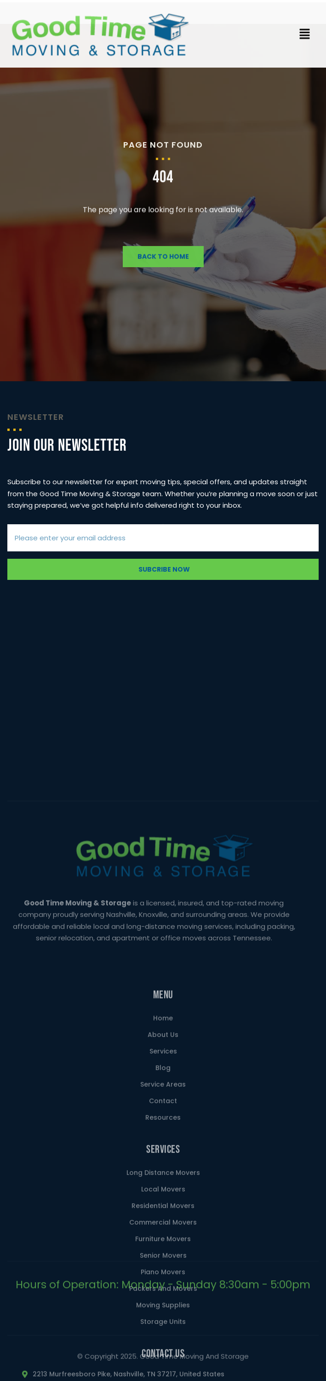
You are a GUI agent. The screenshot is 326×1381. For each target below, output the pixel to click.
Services (163, 1232)
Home (163, 1199)
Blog (163, 1249)
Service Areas (163, 1265)
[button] (304, 39)
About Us (163, 1216)
